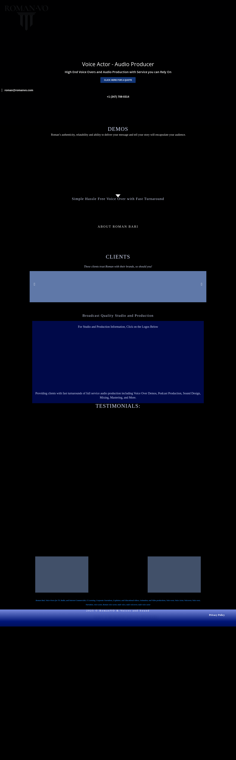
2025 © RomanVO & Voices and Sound (118, 610)
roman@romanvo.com (19, 90)
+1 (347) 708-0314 (118, 96)
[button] (34, 284)
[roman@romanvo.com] (2, 90)
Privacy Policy (217, 615)
